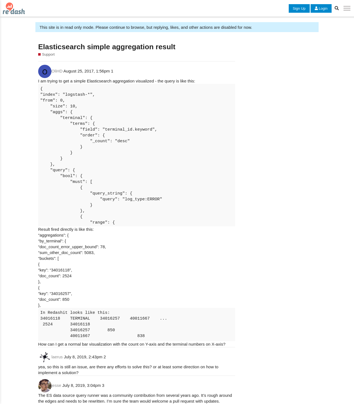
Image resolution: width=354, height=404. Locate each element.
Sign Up (299, 8)
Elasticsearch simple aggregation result (106, 47)
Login (321, 8)
